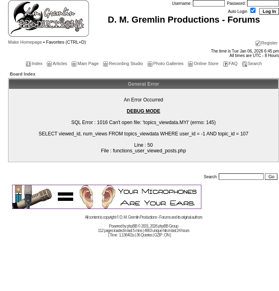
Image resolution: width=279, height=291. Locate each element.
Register (267, 42)
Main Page (85, 63)
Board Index (23, 74)
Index (34, 63)
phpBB (132, 226)
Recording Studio (123, 63)
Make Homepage (25, 42)
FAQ (230, 63)
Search (252, 63)
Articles (57, 63)
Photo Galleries (166, 63)
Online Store (203, 63)
